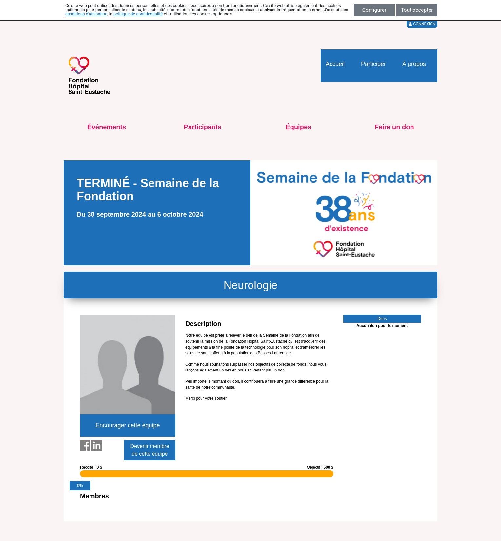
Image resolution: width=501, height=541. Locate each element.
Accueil (335, 64)
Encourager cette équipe (127, 425)
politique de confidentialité (138, 13)
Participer (373, 64)
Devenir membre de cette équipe (149, 450)
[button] (259, 212)
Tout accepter (417, 10)
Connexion (422, 24)
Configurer (374, 10)
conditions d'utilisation (86, 13)
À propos (414, 64)
